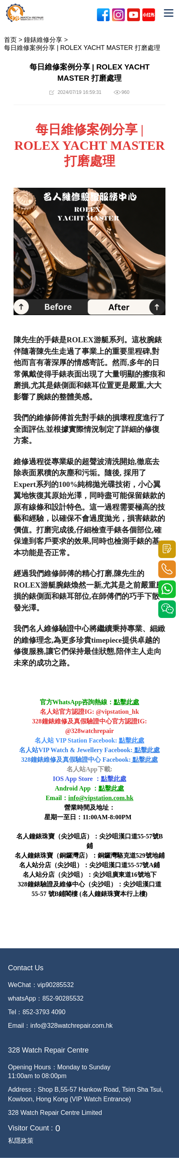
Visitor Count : (30, 1128)
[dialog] (164, 1142)
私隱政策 (20, 1140)
